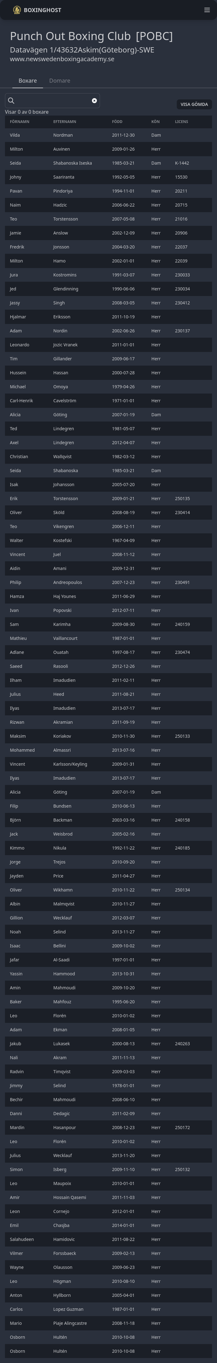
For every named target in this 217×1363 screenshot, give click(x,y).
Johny (16, 177)
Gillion (17, 918)
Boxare (28, 80)
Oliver (16, 512)
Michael (18, 387)
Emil (15, 1225)
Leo (14, 1016)
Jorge (16, 862)
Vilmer (17, 1253)
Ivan (15, 610)
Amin (16, 988)
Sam (15, 624)
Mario (16, 1323)
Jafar (15, 960)
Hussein (18, 373)
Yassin (17, 974)
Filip (14, 806)
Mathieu (19, 638)
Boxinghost (37, 10)
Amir (15, 1197)
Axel (15, 442)
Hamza (17, 596)
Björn (16, 820)
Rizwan (17, 722)
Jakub (16, 1043)
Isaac (16, 946)
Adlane (17, 652)
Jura (14, 275)
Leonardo (20, 345)
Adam (17, 331)
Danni (16, 1113)
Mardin (18, 1127)
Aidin (15, 568)
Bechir (17, 1099)
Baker (16, 1002)
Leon (15, 1211)
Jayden (17, 876)
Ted (14, 428)
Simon (17, 1169)
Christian (19, 456)
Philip (16, 582)
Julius (16, 694)
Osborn (18, 1337)
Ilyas (15, 708)
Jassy (15, 303)
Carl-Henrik (22, 400)
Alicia (16, 414)
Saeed (17, 666)
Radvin (17, 1071)
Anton (16, 1295)
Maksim (18, 736)
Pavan (17, 191)
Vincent (18, 554)
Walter (17, 540)
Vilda (15, 135)
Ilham (16, 680)
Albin (15, 904)
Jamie (16, 233)
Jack (14, 834)
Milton (17, 149)
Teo (14, 219)
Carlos (17, 1309)
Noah (16, 932)
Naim (16, 205)
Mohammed (23, 750)
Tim (14, 359)
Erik (14, 498)
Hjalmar (18, 317)
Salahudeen (22, 1239)
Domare (59, 80)
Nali (14, 1057)
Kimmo (18, 848)
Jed (13, 289)
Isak (14, 484)
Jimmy (17, 1085)
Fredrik (17, 247)
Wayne (17, 1267)
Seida (16, 163)
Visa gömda (194, 104)
